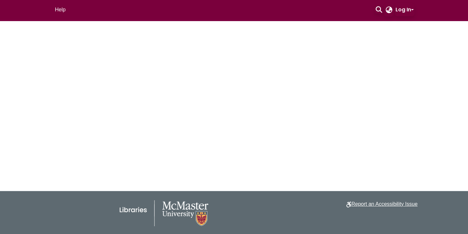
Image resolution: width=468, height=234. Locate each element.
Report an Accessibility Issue (384, 204)
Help (60, 9)
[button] (379, 10)
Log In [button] (403, 9)
